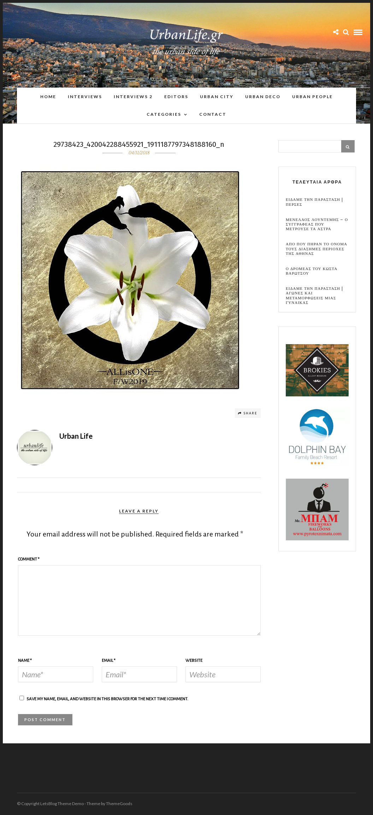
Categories (164, 114)
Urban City (216, 96)
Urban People (312, 96)
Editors (176, 96)
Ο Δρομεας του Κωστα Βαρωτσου (311, 271)
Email (109, 661)
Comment (29, 559)
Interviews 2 (133, 96)
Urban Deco (262, 96)
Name (25, 661)
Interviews (85, 96)
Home (48, 96)
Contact (212, 114)
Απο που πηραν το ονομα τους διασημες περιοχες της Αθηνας (316, 249)
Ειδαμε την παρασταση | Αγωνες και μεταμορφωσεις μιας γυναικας (314, 296)
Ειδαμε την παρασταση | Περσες (314, 202)
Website (193, 661)
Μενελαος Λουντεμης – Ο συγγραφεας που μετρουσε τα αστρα (317, 225)
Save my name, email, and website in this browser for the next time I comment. (107, 699)
